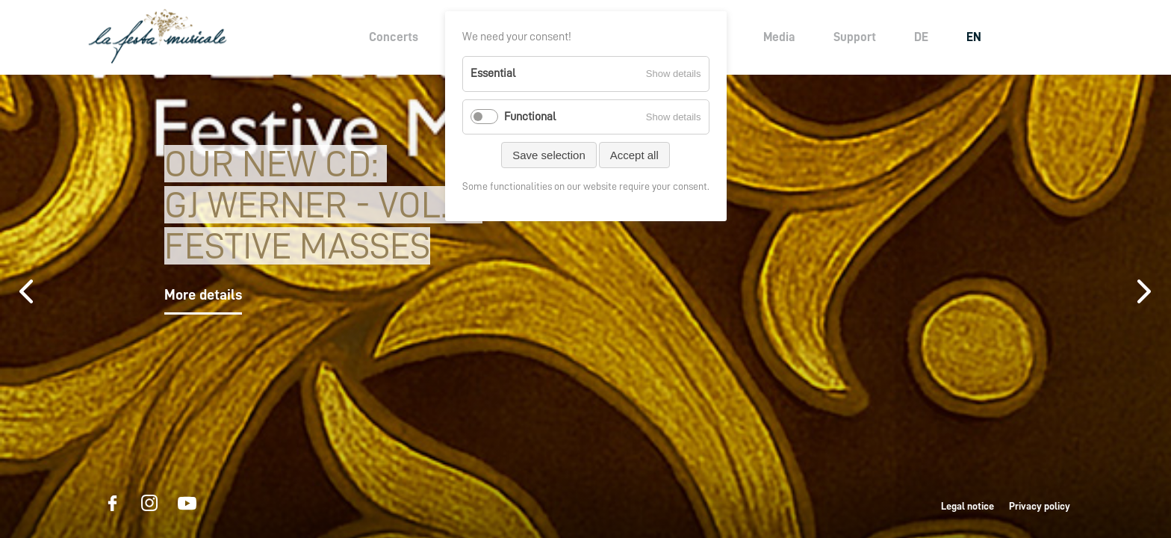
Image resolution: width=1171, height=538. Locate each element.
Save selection (549, 155)
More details (203, 294)
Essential (492, 73)
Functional (530, 117)
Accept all (634, 155)
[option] (585, 306)
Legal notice (967, 506)
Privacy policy (1039, 506)
